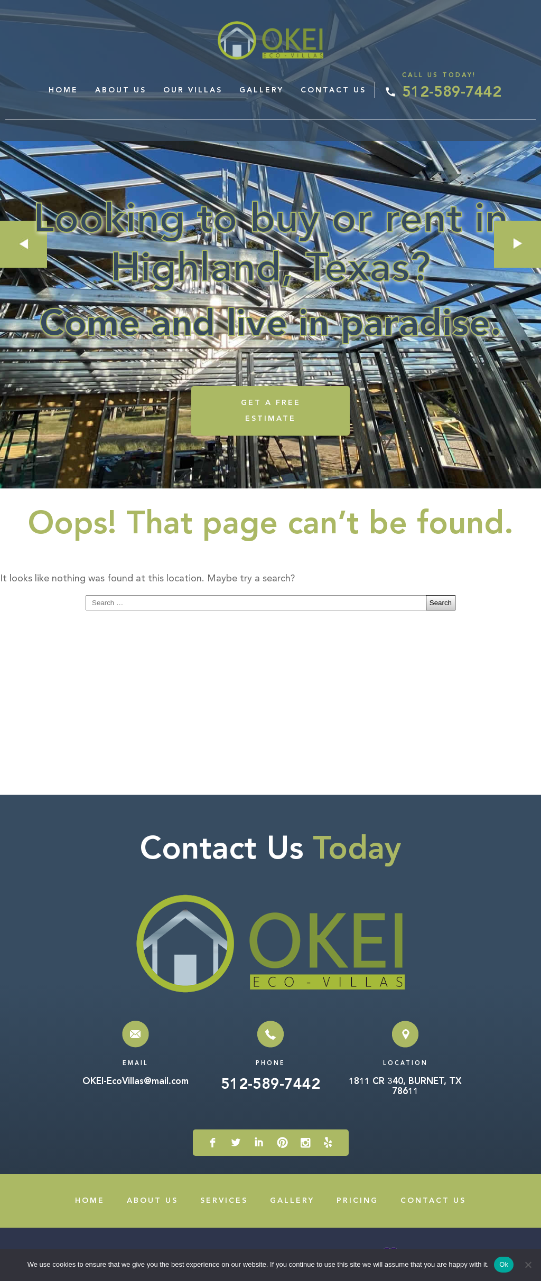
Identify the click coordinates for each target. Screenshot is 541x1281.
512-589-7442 (451, 93)
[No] (528, 1264)
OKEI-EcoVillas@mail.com (135, 1081)
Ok (503, 1264)
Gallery (261, 90)
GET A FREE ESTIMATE (271, 410)
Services (224, 1200)
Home (63, 90)
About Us (120, 90)
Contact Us (333, 90)
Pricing (357, 1200)
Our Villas (192, 90)
